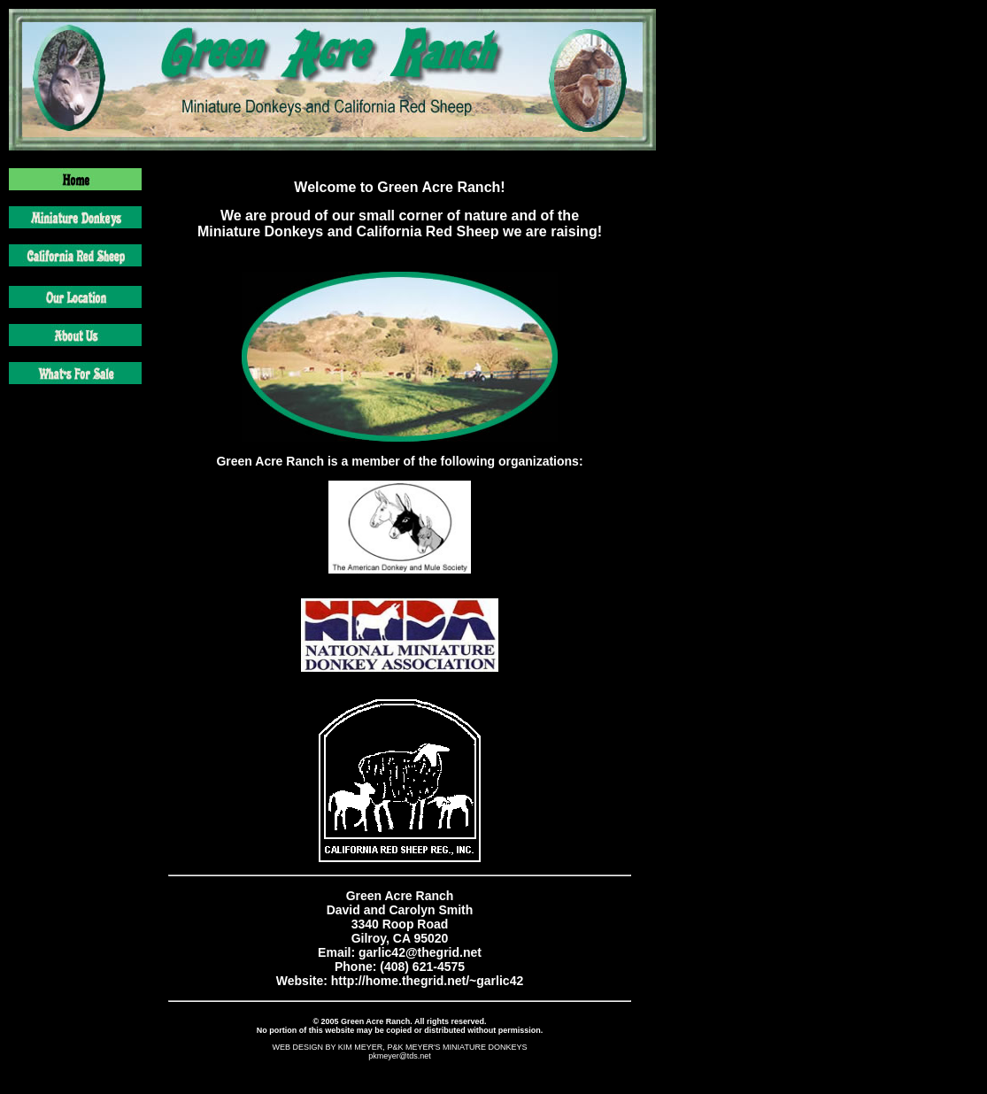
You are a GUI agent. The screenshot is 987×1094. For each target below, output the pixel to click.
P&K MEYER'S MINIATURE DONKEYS (457, 1047)
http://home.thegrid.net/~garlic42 (425, 981)
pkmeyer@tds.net (399, 1056)
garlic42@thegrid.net (420, 952)
